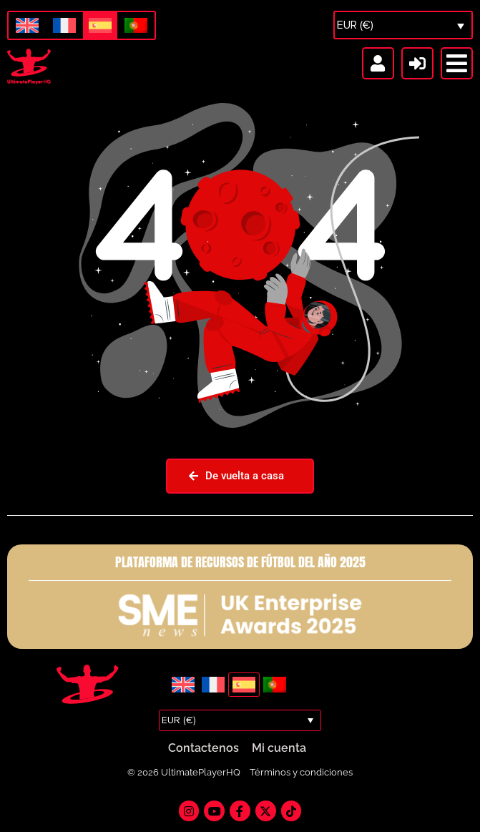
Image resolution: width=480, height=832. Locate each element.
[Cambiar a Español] (100, 25)
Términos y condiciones (301, 772)
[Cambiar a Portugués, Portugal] (136, 26)
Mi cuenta (279, 748)
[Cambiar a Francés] (64, 26)
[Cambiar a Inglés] (27, 26)
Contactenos (203, 748)
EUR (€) (355, 25)
